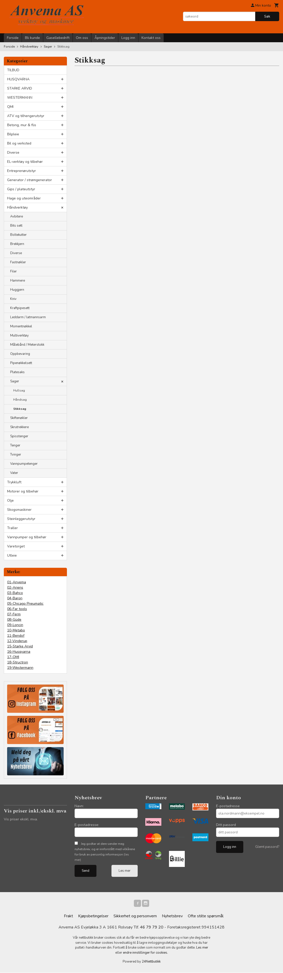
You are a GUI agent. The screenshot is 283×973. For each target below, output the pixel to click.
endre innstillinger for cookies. (145, 953)
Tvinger (15, 454)
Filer (13, 271)
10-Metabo (16, 630)
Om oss (82, 37)
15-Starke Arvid (20, 646)
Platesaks (17, 372)
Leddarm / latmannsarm (28, 317)
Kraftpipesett (20, 308)
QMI (10, 106)
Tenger (15, 445)
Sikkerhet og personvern (135, 917)
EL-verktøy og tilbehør (25, 161)
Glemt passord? (267, 847)
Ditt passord (226, 824)
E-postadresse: (87, 824)
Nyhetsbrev (172, 917)
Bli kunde (32, 37)
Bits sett (16, 225)
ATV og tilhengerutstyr (25, 115)
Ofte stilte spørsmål (205, 917)
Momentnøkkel (21, 326)
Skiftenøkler (19, 418)
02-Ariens (15, 587)
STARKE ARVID (19, 88)
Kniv (13, 299)
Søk (267, 16)
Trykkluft (14, 482)
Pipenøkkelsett (21, 363)
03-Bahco (15, 592)
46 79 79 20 (151, 928)
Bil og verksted (19, 143)
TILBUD (13, 70)
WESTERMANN (19, 97)
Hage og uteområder (24, 198)
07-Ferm (14, 614)
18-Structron (17, 662)
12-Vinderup (17, 640)
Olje (10, 500)
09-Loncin (15, 624)
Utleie (12, 555)
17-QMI (13, 657)
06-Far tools (17, 608)
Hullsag (19, 390)
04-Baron (14, 598)
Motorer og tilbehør (22, 491)
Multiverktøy (19, 335)
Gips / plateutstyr (21, 189)
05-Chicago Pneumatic (25, 603)
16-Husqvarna (18, 651)
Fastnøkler (18, 262)
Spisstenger (19, 436)
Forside (13, 37)
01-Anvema (16, 582)
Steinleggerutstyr (21, 518)
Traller (12, 528)
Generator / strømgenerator (29, 180)
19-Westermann (20, 667)
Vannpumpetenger (24, 463)
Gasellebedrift (57, 37)
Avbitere (16, 216)
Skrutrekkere (19, 427)
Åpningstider (104, 37)
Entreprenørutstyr (21, 170)
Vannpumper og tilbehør (26, 537)
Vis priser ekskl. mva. (21, 819)
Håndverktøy (17, 207)
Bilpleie (13, 134)
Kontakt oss (151, 37)
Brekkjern (17, 244)
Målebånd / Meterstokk (27, 344)
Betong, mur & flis (21, 125)
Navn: (79, 806)
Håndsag (20, 400)
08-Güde (14, 619)
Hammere (17, 280)
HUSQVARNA (18, 79)
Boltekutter (18, 235)
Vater (14, 473)
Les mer (125, 870)
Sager (14, 381)
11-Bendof (15, 635)
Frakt (68, 917)
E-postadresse (228, 806)
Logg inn (128, 37)
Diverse (13, 152)
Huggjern (17, 289)
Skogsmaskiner (19, 509)
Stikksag (19, 409)
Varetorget (16, 546)
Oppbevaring (20, 354)
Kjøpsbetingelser (93, 917)
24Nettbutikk (151, 962)
